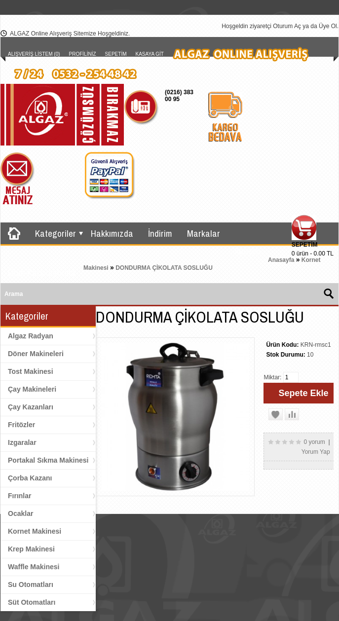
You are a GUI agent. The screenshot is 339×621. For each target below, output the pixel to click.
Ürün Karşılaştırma (42, 272)
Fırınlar (19, 496)
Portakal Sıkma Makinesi (48, 460)
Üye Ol (328, 26)
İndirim (160, 233)
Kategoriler (55, 233)
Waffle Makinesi (34, 567)
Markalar (203, 233)
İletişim (248, 250)
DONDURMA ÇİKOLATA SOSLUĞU (164, 267)
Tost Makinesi (30, 371)
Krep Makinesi (31, 549)
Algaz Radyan (30, 336)
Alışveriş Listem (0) (34, 54)
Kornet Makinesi (34, 531)
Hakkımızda (112, 233)
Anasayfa (281, 259)
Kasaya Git (150, 54)
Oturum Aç (287, 26)
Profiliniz (82, 54)
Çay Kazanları (30, 407)
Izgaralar (22, 442)
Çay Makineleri (32, 389)
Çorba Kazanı (30, 478)
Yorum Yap (315, 451)
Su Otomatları (30, 584)
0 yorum (314, 441)
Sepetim (116, 54)
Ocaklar (20, 513)
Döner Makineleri (36, 354)
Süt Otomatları (31, 602)
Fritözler (21, 425)
